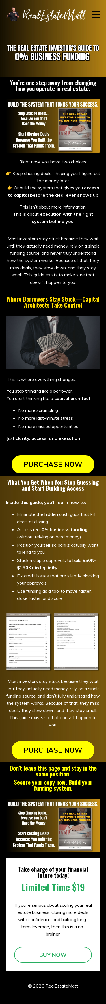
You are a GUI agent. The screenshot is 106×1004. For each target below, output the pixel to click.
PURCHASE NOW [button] (53, 464)
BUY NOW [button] (53, 954)
